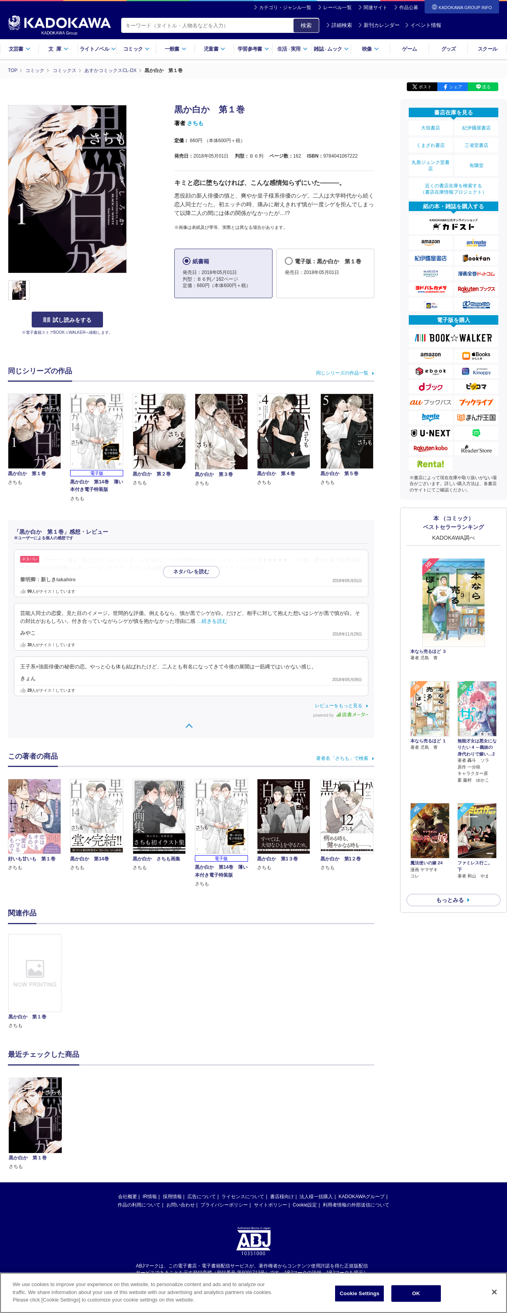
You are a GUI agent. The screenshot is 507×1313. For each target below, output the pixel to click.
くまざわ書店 (430, 144)
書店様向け (282, 1196)
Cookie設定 (305, 1204)
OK (416, 1293)
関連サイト (375, 7)
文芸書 (19, 49)
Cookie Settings (359, 1293)
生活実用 (292, 49)
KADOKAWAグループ (362, 1196)
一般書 (176, 49)
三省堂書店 (476, 144)
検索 (306, 25)
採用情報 (172, 1196)
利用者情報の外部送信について (356, 1204)
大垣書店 (430, 127)
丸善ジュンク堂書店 (431, 163)
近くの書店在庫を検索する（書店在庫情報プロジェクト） (453, 186)
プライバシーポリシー (224, 1204)
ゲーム (409, 49)
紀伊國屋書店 (476, 127)
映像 (370, 49)
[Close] (494, 1292)
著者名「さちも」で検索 (342, 758)
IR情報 (150, 1196)
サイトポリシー (270, 1204)
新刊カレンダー (379, 25)
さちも (195, 123)
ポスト (425, 86)
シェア (455, 86)
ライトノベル (98, 49)
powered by (340, 715)
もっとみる (450, 854)
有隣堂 (476, 163)
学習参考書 (253, 49)
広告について (201, 1196)
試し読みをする (67, 319)
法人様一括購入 (316, 1196)
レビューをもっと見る (338, 705)
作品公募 (408, 7)
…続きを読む (251, 567)
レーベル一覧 (337, 7)
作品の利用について (139, 1204)
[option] (39, 981)
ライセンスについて (242, 1196)
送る (486, 86)
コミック (136, 49)
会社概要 (127, 1196)
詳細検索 (339, 25)
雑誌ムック (331, 49)
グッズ (448, 49)
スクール (487, 49)
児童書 (214, 49)
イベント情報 (423, 25)
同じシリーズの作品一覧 (342, 372)
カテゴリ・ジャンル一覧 (285, 7)
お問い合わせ (180, 1204)
